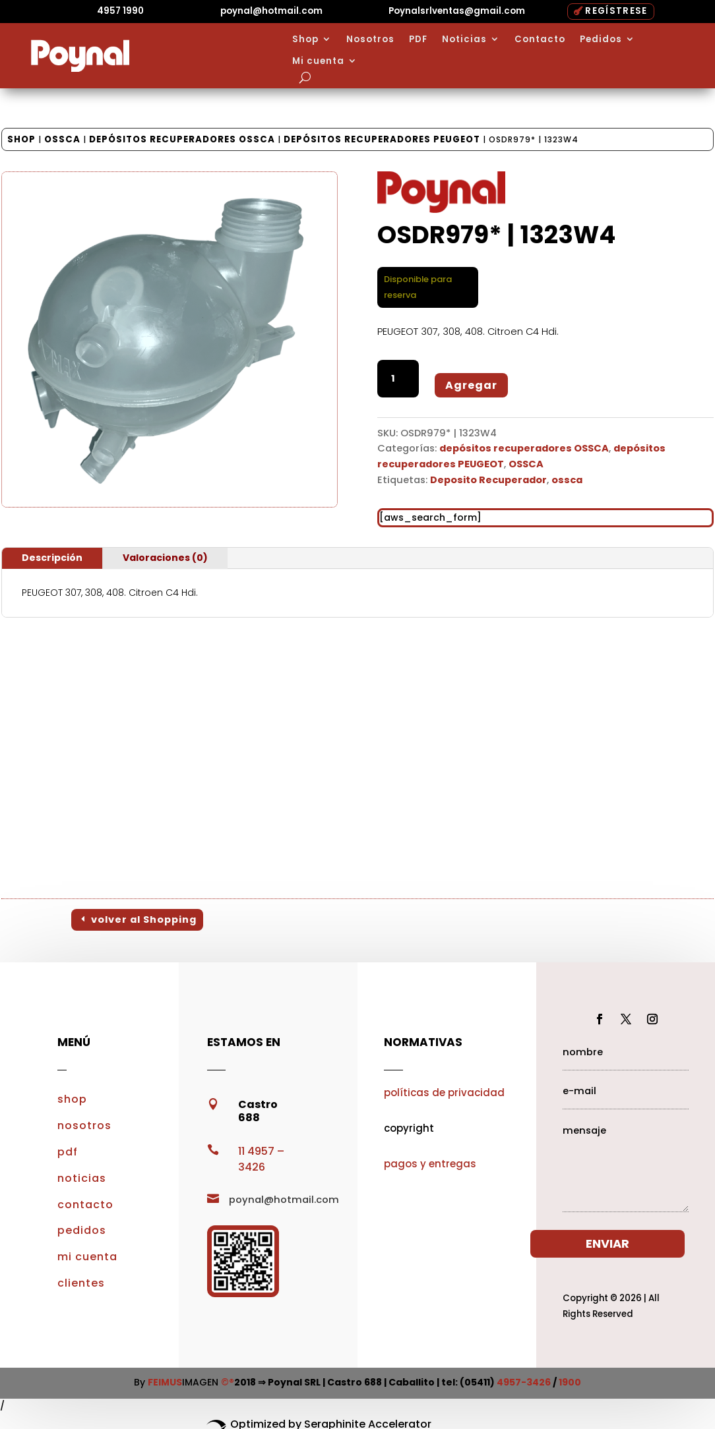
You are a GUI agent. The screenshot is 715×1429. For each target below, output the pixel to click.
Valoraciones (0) (165, 557)
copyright (409, 1128)
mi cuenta (87, 1256)
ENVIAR (611, 1243)
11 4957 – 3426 (261, 1159)
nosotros (84, 1125)
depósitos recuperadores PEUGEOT (382, 139)
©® (227, 1382)
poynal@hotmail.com (271, 11)
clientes (81, 1283)
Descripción (52, 557)
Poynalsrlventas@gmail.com (457, 11)
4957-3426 (524, 1382)
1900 (570, 1382)
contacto (85, 1204)
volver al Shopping (144, 919)
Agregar (471, 385)
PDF (418, 39)
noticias (81, 1178)
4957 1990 (120, 11)
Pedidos (601, 39)
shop (72, 1099)
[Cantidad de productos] (398, 378)
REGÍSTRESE (616, 11)
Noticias (464, 39)
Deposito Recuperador (488, 479)
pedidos (81, 1230)
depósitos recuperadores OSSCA (182, 139)
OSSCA (62, 139)
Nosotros (370, 39)
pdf (67, 1151)
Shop (305, 39)
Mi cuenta (318, 61)
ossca (566, 479)
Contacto (539, 39)
